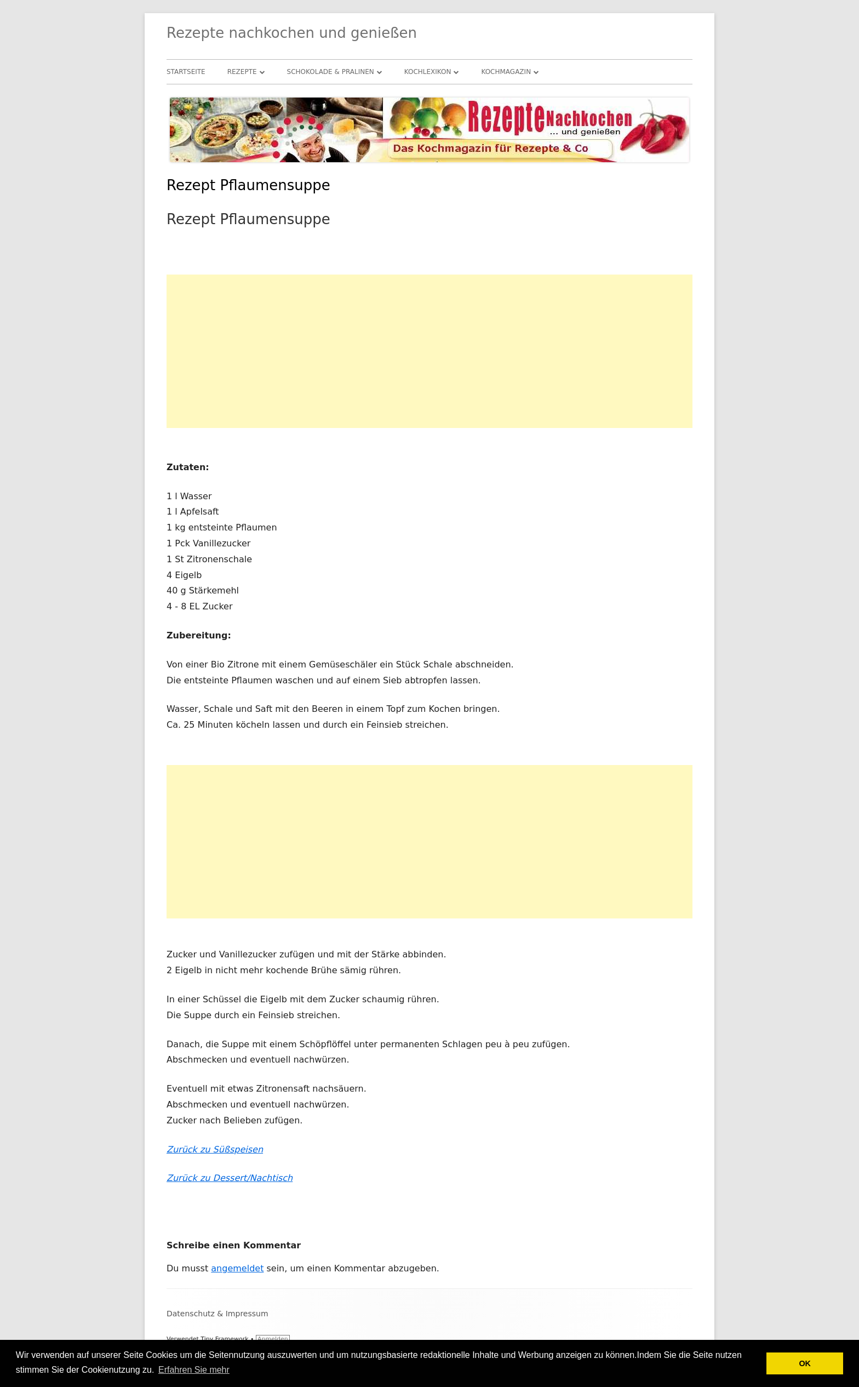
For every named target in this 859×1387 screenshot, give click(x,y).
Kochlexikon (427, 72)
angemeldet (237, 1268)
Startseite (186, 72)
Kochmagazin (506, 72)
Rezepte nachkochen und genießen (292, 33)
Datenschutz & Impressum (217, 1313)
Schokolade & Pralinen (330, 72)
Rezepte (242, 72)
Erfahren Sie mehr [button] (194, 1369)
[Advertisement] (429, 351)
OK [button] (805, 1363)
